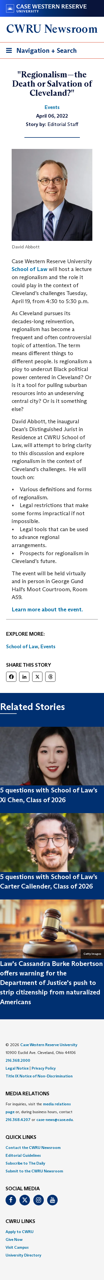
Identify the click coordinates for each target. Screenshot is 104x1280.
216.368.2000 (18, 1060)
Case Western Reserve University (48, 1044)
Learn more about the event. (47, 609)
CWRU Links (20, 1221)
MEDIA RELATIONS (27, 1094)
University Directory (23, 1255)
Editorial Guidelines (23, 1155)
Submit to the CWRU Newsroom (34, 1171)
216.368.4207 (18, 1119)
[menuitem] (52, 1147)
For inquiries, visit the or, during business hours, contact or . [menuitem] (40, 1111)
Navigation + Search (39, 51)
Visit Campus (17, 1247)
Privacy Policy (44, 1068)
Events (47, 646)
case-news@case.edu (54, 1119)
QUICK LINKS (21, 1137)
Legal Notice (17, 1068)
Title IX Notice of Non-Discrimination (39, 1076)
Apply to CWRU (20, 1231)
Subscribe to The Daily (25, 1163)
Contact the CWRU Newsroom (33, 1147)
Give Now (14, 1239)
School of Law (29, 269)
